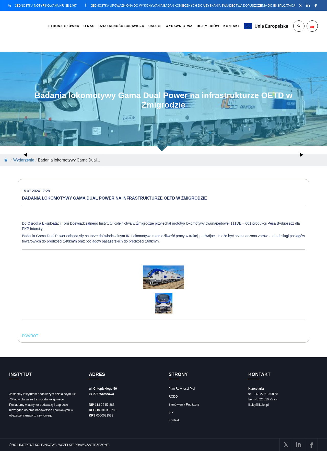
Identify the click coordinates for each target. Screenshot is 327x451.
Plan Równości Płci (182, 388)
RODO (173, 396)
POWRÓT (30, 336)
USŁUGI (154, 26)
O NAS (89, 26)
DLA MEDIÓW (208, 26)
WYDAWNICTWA (179, 26)
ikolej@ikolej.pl (258, 405)
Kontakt (174, 420)
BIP (171, 412)
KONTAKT (231, 26)
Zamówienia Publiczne (184, 404)
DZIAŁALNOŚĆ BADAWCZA (121, 26)
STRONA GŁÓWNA (63, 26)
